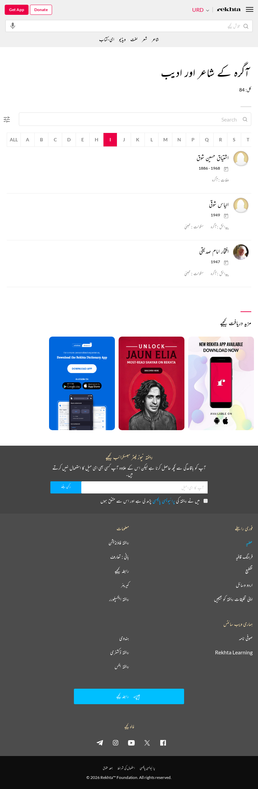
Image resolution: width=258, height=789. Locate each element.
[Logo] (229, 10)
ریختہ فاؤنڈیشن (119, 542)
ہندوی (124, 638)
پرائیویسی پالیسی (164, 501)
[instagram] (115, 742)
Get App (16, 9)
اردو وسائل (244, 585)
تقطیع (249, 571)
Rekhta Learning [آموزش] (234, 652)
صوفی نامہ (246, 638)
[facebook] (163, 742)
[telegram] (99, 742)
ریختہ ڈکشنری (119, 652)
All (14, 139)
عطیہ (249, 542)
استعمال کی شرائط (126, 768)
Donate (41, 9)
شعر (144, 39)
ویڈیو (122, 39)
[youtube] (131, 742)
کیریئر (125, 585)
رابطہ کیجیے (122, 571)
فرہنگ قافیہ (244, 556)
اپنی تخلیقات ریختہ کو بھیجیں (233, 599)
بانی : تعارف (119, 556)
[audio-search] (12, 25)
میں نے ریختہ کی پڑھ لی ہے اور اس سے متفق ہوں (154, 501)
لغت (133, 39)
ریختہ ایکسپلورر (119, 599)
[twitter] (147, 742)
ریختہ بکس (122, 666)
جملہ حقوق (108, 768)
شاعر (155, 39)
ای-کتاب (106, 39)
